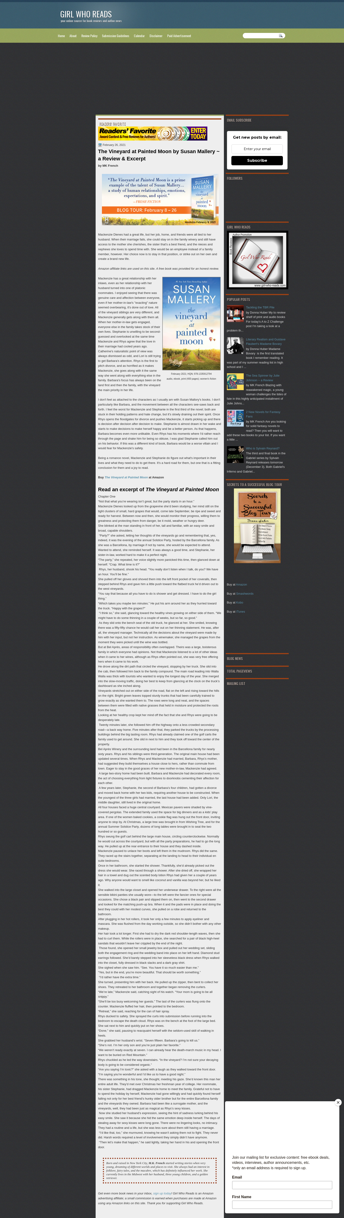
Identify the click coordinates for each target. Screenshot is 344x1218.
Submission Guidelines (115, 35)
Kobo (239, 602)
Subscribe (257, 160)
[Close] (338, 1102)
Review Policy (89, 35)
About (73, 35)
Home (61, 35)
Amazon (241, 584)
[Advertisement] (172, 79)
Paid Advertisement (179, 35)
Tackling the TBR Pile (260, 307)
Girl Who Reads (86, 14)
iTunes (240, 611)
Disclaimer (156, 35)
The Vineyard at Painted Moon (126, 477)
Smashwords (245, 593)
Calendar (139, 35)
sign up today (162, 1193)
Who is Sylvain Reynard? (263, 448)
